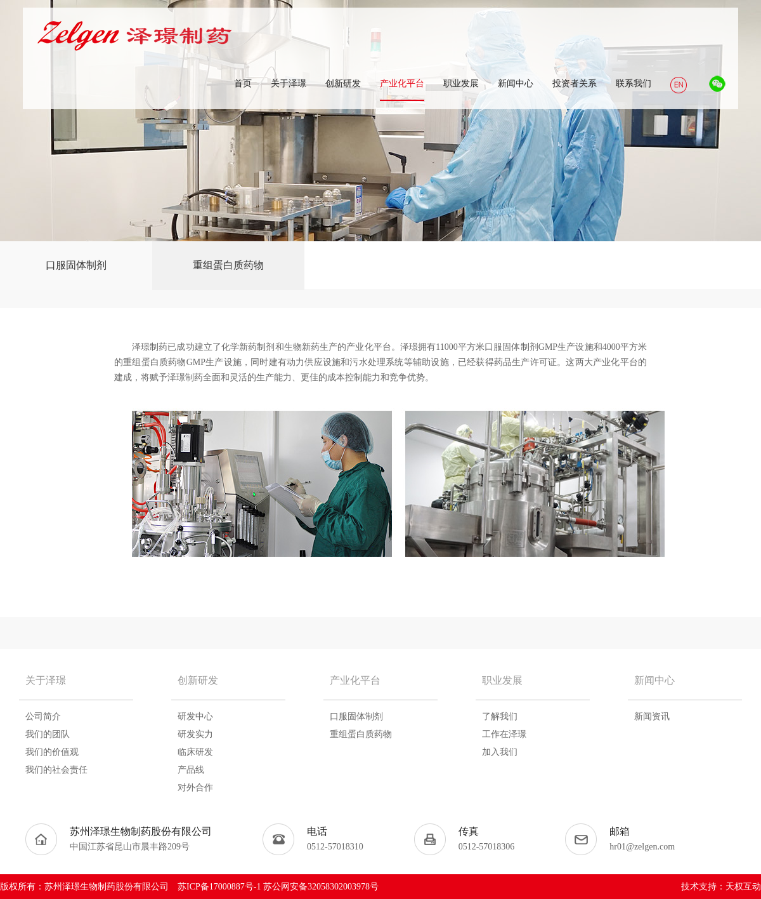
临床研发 (195, 752)
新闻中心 (654, 680)
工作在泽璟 (504, 734)
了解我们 (499, 716)
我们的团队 (47, 734)
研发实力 (195, 734)
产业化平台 (355, 680)
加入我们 (499, 752)
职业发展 (502, 680)
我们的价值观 (52, 752)
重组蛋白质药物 (228, 265)
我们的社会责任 (56, 770)
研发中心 (195, 716)
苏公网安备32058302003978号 (321, 886)
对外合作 (195, 787)
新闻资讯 (652, 716)
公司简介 (43, 716)
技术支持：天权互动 (721, 886)
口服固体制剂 (76, 265)
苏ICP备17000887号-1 (219, 886)
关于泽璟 (45, 680)
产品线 (191, 770)
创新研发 (198, 680)
